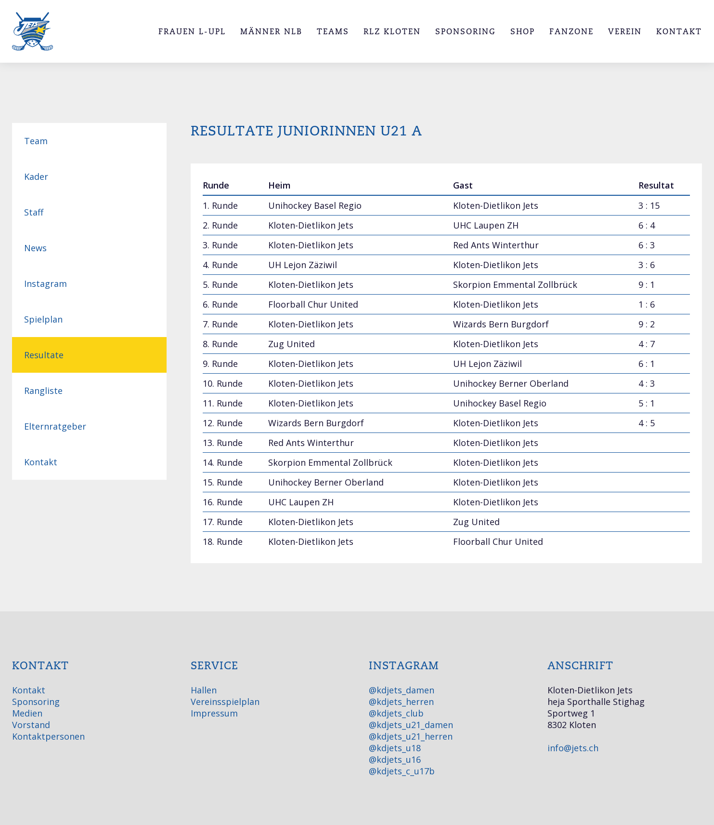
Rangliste (43, 390)
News (35, 248)
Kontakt (40, 462)
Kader (36, 176)
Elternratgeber (55, 426)
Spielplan (43, 319)
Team (36, 141)
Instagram (45, 283)
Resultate (44, 355)
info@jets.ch (572, 748)
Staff (33, 212)
